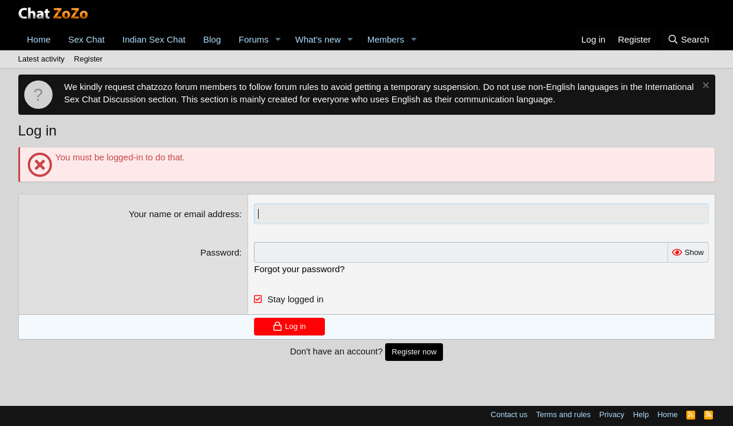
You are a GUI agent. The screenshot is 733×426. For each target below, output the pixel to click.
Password (219, 252)
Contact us (509, 414)
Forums (254, 39)
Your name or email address (184, 214)
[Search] (688, 39)
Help (641, 414)
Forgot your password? (299, 269)
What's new (318, 39)
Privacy (612, 414)
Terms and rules (563, 414)
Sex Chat (87, 39)
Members (386, 39)
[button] (278, 39)
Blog (212, 39)
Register (88, 58)
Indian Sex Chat (153, 39)
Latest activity (41, 58)
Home (39, 39)
